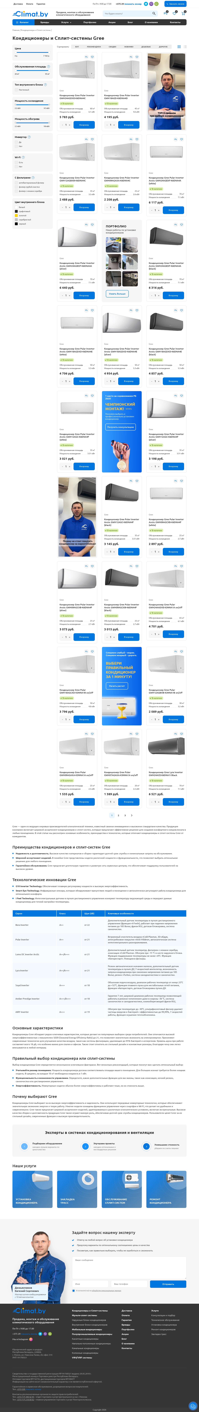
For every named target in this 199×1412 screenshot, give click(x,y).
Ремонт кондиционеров (163, 1329)
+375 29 (129, 4)
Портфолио (89, 22)
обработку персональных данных (106, 1291)
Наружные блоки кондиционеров (89, 1320)
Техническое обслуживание (165, 1320)
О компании (151, 22)
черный (22, 224)
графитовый (24, 211)
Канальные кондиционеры (85, 1348)
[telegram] (146, 4)
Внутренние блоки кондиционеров (89, 1324)
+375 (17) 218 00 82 (25, 1399)
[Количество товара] (66, 125)
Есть (21, 162)
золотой (22, 215)
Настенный (24, 90)
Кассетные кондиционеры (85, 1339)
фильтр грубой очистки (29, 187)
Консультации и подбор (163, 1315)
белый (22, 207)
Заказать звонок (176, 4)
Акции (112, 22)
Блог (130, 22)
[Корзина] (183, 13)
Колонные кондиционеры (85, 1353)
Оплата (29, 4)
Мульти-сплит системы (84, 1315)
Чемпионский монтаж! (120, 406)
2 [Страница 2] (118, 815)
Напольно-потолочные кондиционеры (91, 1343)
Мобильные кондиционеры (87, 1329)
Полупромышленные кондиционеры (92, 1334)
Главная (15, 30)
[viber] (151, 4)
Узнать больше (117, 293)
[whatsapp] (156, 4)
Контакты (175, 22)
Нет (20, 146)
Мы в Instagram (20, 1339)
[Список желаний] (174, 13)
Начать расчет (117, 686)
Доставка (18, 4)
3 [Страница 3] (125, 815)
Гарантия (40, 4)
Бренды (44, 22)
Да (20, 142)
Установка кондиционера (164, 1324)
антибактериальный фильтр (31, 183)
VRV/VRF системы (82, 1357)
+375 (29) (29, 1389)
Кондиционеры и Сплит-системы (36, 30)
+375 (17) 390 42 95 (25, 1397)
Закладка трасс (158, 1334)
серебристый (25, 220)
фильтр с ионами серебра (30, 191)
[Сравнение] (165, 13)
